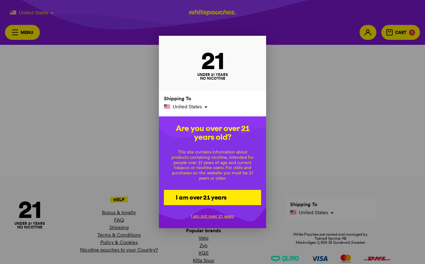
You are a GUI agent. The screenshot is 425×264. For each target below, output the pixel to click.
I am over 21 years (201, 197)
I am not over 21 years (212, 216)
